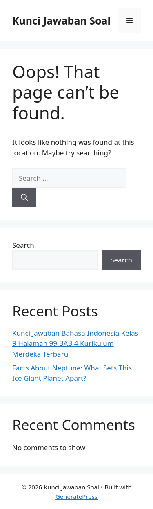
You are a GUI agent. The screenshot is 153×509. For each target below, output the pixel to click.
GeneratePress (76, 496)
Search (23, 245)
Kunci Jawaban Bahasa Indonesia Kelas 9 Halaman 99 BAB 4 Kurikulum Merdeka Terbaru (75, 343)
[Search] (24, 197)
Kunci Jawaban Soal (61, 20)
